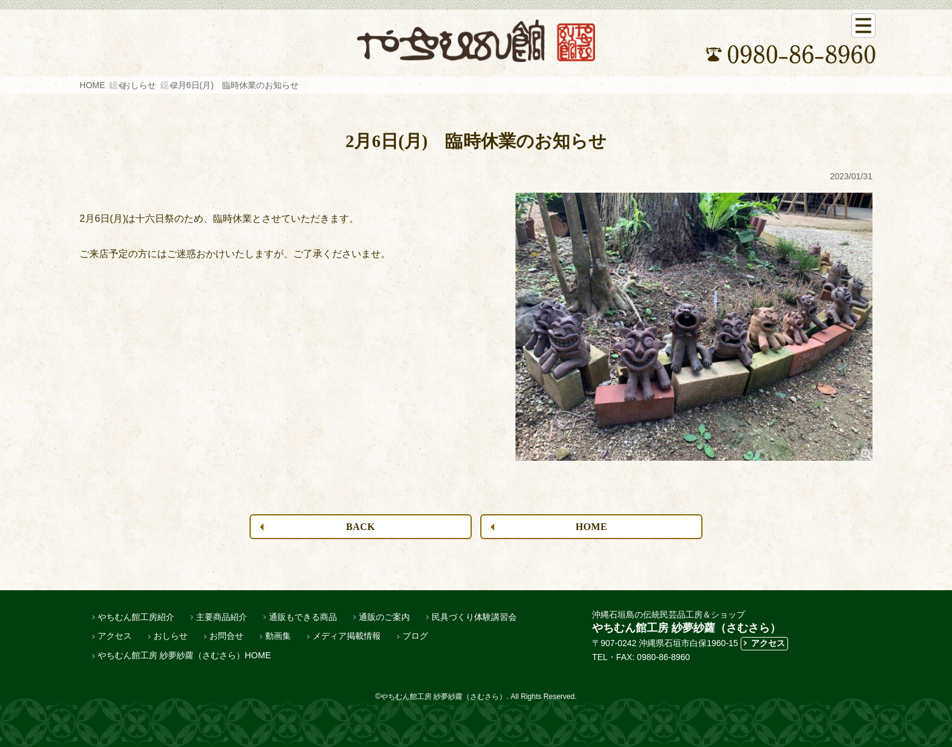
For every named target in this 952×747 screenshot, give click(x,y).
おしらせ (139, 85)
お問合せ (226, 636)
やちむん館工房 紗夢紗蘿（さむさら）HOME (184, 655)
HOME (92, 85)
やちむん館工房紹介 (136, 617)
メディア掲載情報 (347, 636)
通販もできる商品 (303, 617)
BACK (360, 527)
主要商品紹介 (221, 617)
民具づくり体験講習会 (474, 617)
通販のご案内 (384, 617)
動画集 (278, 636)
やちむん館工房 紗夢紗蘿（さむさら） (686, 628)
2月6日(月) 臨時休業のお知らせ (236, 85)
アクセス (115, 636)
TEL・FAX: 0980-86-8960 (641, 657)
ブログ (415, 636)
